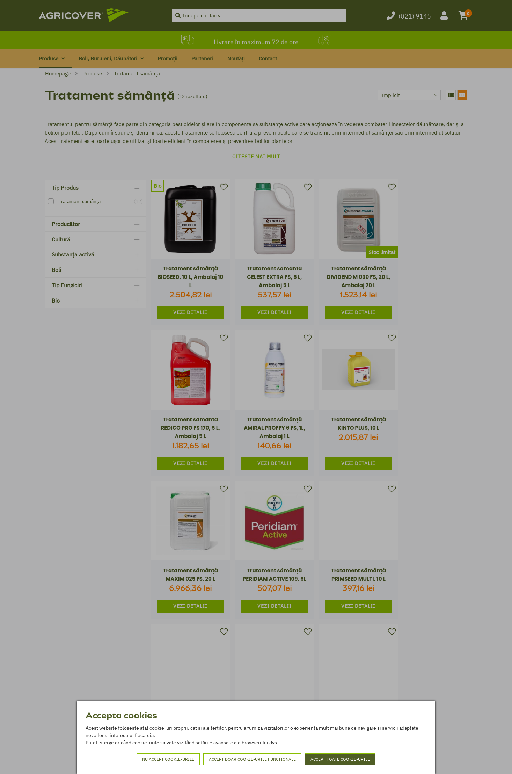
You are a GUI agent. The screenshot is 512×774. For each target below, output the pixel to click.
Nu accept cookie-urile (168, 759)
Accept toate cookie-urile (340, 759)
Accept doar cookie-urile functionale (252, 759)
